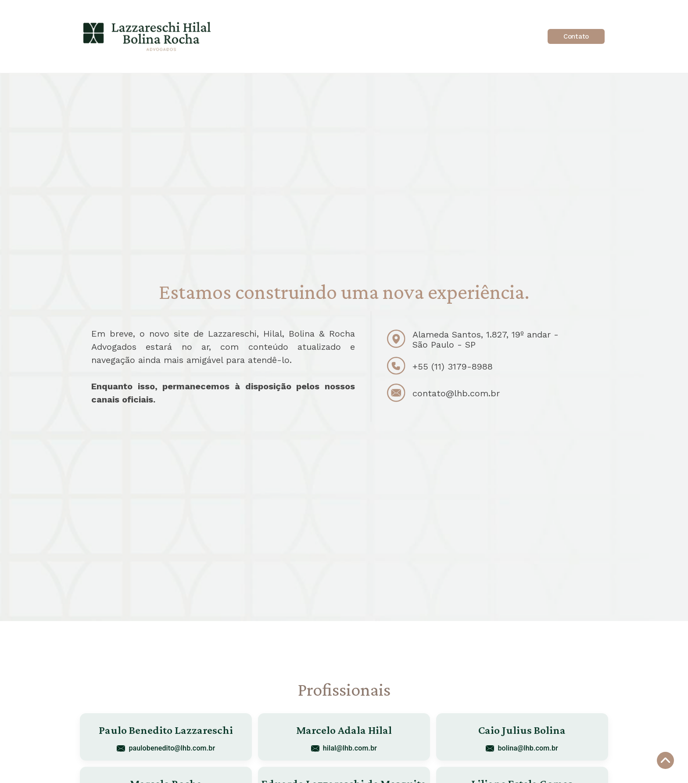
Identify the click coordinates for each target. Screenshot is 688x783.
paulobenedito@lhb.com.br (166, 748)
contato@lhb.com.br (456, 393)
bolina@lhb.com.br (522, 748)
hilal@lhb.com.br (344, 748)
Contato (576, 36)
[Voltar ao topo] (665, 760)
